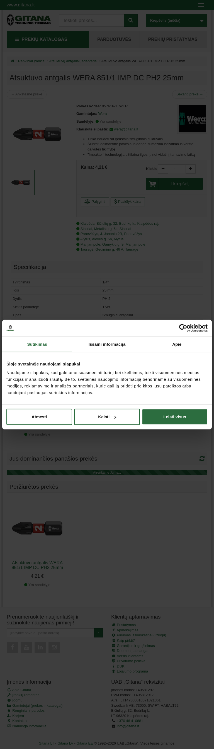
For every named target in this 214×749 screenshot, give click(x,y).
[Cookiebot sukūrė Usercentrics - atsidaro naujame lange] (183, 328)
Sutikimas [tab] (37, 344)
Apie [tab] (176, 344)
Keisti (107, 416)
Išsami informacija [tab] (107, 344)
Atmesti (39, 416)
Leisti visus (174, 416)
